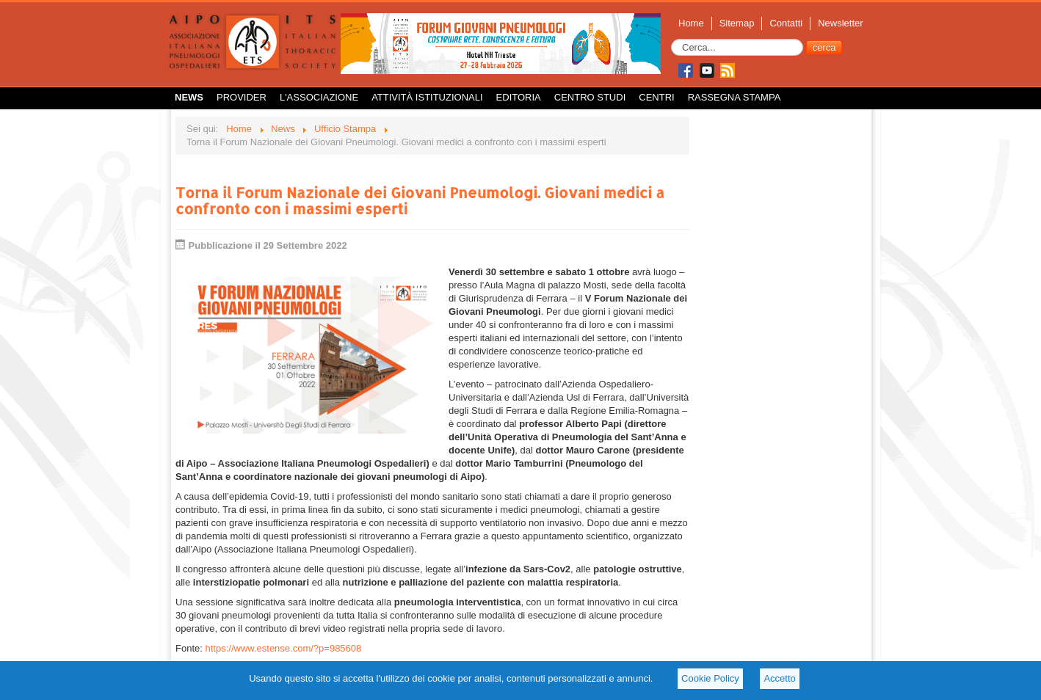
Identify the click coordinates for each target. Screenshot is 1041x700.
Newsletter (840, 23)
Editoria (518, 97)
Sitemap (737, 23)
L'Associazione (319, 97)
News (189, 97)
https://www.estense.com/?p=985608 (283, 648)
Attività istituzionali (426, 97)
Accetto (779, 678)
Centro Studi (590, 97)
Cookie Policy (710, 678)
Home (691, 23)
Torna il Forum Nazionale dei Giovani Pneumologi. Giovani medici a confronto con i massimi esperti (419, 200)
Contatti (785, 23)
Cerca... (671, 39)
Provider (241, 97)
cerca (824, 47)
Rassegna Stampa (734, 97)
